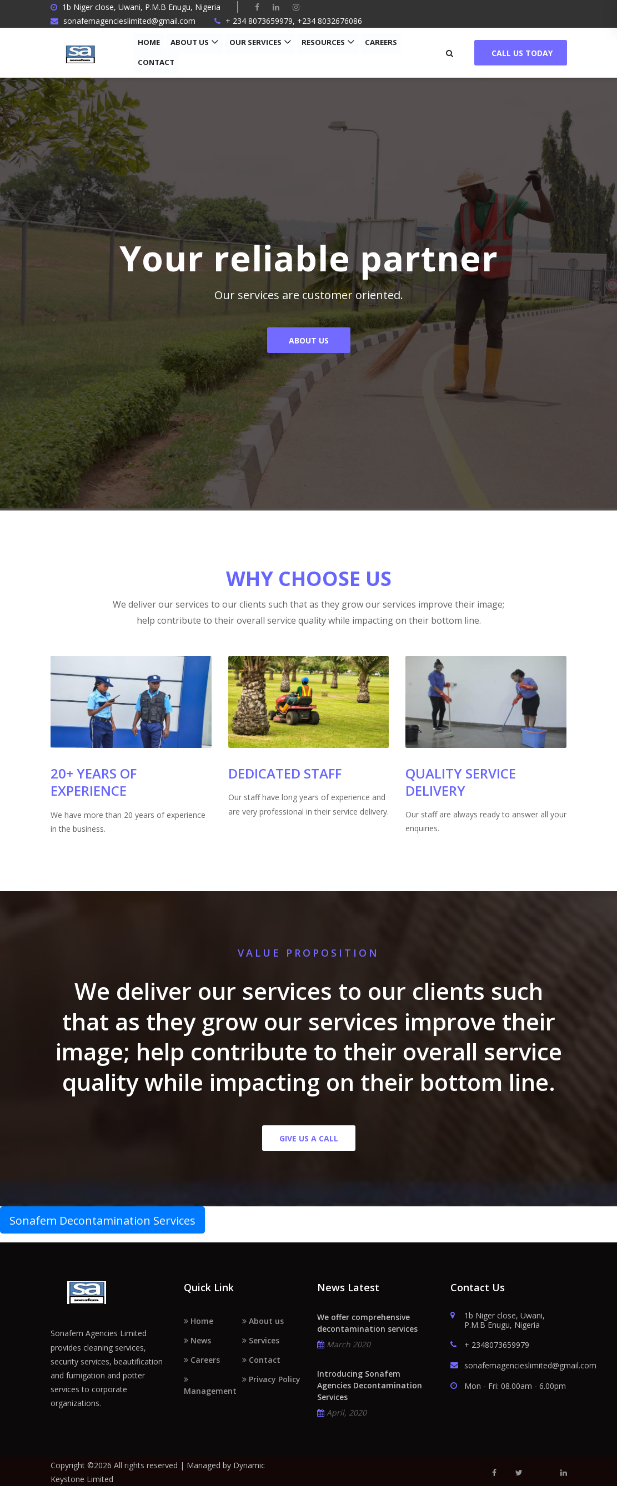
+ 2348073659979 (489, 1345)
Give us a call (308, 1138)
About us (189, 43)
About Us (309, 343)
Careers (373, 43)
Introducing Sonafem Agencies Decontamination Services (369, 1385)
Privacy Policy (271, 1379)
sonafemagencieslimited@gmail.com (508, 1366)
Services (260, 1340)
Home (149, 43)
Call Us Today (520, 53)
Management (210, 1386)
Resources (318, 43)
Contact (155, 62)
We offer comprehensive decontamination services (367, 1323)
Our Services (253, 43)
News (197, 1340)
